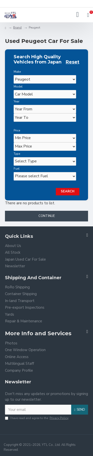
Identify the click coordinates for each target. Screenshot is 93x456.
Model (18, 87)
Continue (46, 216)
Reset (72, 62)
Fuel (17, 169)
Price (17, 130)
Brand (17, 28)
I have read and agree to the (37, 418)
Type (17, 154)
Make (17, 72)
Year (16, 101)
